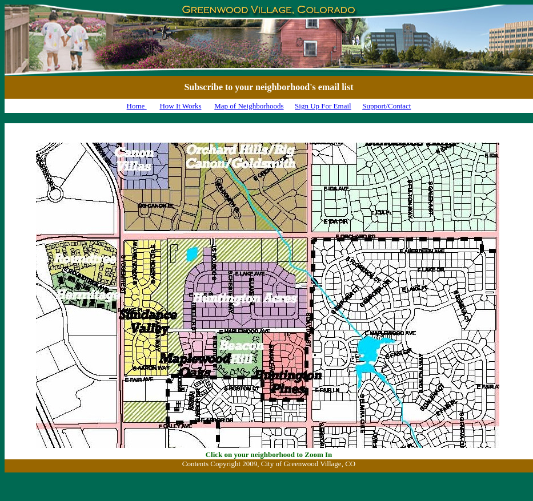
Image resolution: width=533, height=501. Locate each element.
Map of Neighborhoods (248, 106)
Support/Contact (386, 106)
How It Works (180, 106)
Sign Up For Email (323, 106)
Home (137, 106)
